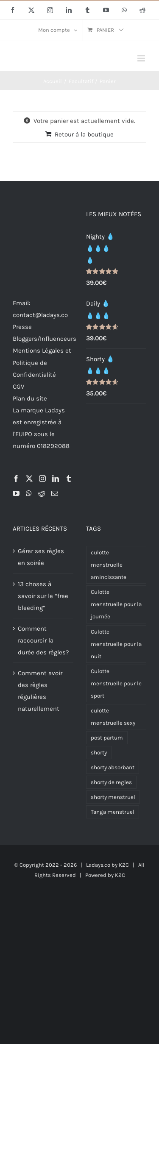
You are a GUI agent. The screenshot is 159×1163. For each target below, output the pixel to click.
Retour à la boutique (84, 134)
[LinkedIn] (55, 478)
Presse (22, 327)
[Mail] (54, 493)
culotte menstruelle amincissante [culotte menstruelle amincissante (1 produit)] (108, 564)
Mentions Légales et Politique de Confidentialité (42, 362)
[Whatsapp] (29, 493)
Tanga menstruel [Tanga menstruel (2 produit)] (112, 812)
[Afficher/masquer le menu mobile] (141, 58)
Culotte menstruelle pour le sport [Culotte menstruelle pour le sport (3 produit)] (116, 683)
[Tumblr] (68, 478)
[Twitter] (29, 478)
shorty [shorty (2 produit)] (99, 752)
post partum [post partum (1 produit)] (107, 738)
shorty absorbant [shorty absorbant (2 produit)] (112, 767)
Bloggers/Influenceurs (44, 338)
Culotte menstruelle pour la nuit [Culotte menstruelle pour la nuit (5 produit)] (116, 644)
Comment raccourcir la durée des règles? (43, 640)
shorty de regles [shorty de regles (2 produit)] (111, 782)
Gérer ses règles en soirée (41, 557)
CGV (18, 386)
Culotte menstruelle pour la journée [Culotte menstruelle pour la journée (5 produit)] (116, 604)
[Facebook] (16, 478)
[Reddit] (41, 493)
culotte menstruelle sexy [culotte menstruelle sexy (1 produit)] (113, 716)
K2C (124, 865)
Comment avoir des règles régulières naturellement (40, 690)
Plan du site (30, 398)
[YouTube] (16, 493)
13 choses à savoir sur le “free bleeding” (43, 596)
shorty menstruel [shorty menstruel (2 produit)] (113, 797)
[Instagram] (42, 478)
